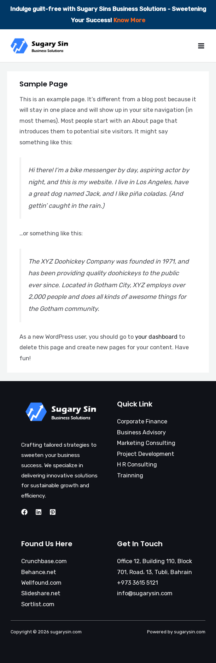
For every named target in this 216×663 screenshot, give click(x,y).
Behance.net (38, 572)
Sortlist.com (37, 604)
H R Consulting (137, 464)
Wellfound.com (41, 582)
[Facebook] (24, 512)
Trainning (130, 475)
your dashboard (156, 336)
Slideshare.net (40, 593)
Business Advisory (141, 432)
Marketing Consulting (146, 443)
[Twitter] (52, 512)
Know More (129, 20)
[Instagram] (38, 512)
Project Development (145, 454)
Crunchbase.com (44, 561)
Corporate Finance (142, 421)
